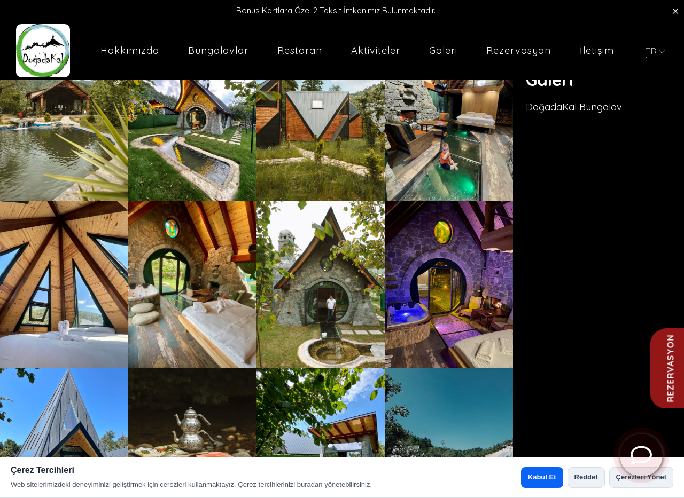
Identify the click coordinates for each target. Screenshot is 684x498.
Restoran (299, 50)
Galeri (443, 50)
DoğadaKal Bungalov (574, 107)
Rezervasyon (518, 50)
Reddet (586, 477)
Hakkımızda (129, 50)
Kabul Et (542, 477)
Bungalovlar (218, 50)
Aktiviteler (375, 50)
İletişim (597, 50)
